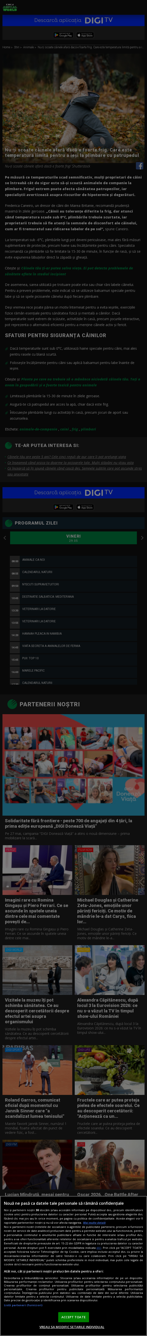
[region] (73, 1266)
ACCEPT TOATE (73, 1317)
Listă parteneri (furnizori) (23, 1305)
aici (98, 1248)
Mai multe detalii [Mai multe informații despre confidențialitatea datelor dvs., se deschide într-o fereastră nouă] (94, 1222)
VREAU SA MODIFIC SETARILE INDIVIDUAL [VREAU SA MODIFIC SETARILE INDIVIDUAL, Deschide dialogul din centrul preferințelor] (71, 1327)
